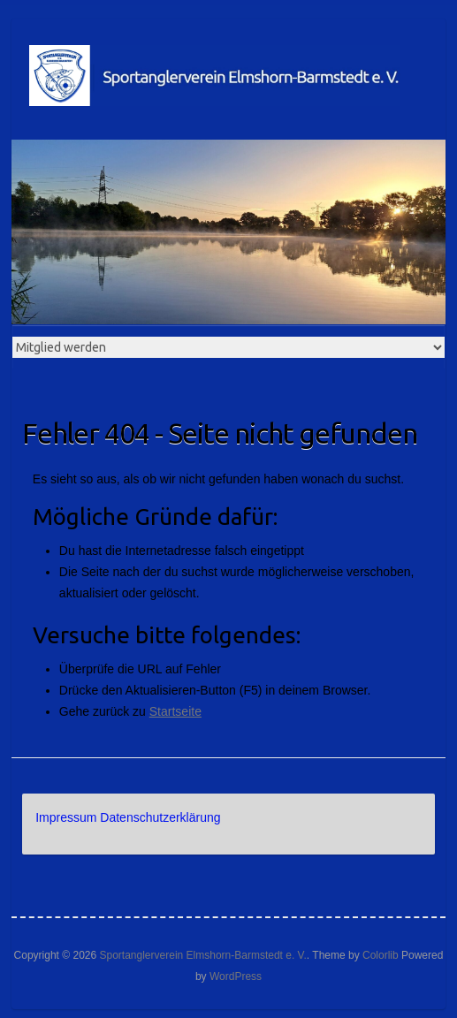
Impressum (65, 817)
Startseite (175, 711)
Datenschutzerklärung (160, 817)
